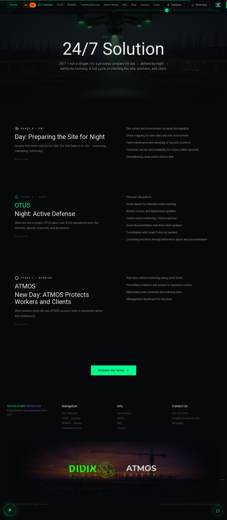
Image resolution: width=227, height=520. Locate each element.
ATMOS (71, 4)
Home (14, 4)
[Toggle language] (29, 4)
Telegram (174, 4)
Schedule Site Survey (113, 370)
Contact (121, 428)
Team (156, 4)
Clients (121, 418)
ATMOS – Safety (71, 423)
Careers (144, 4)
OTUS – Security (71, 418)
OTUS (60, 4)
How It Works (111, 4)
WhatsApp (199, 4)
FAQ (125, 4)
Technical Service (90, 4)
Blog (133, 4)
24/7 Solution (45, 4)
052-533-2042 (180, 413)
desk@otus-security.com (186, 418)
